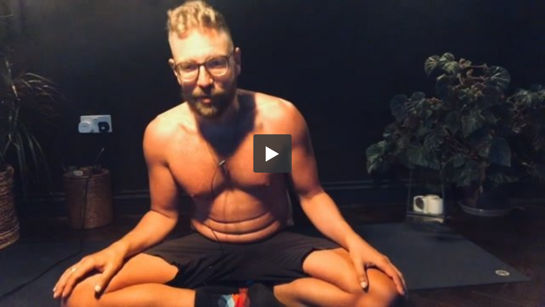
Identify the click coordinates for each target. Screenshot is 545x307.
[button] (272, 153)
